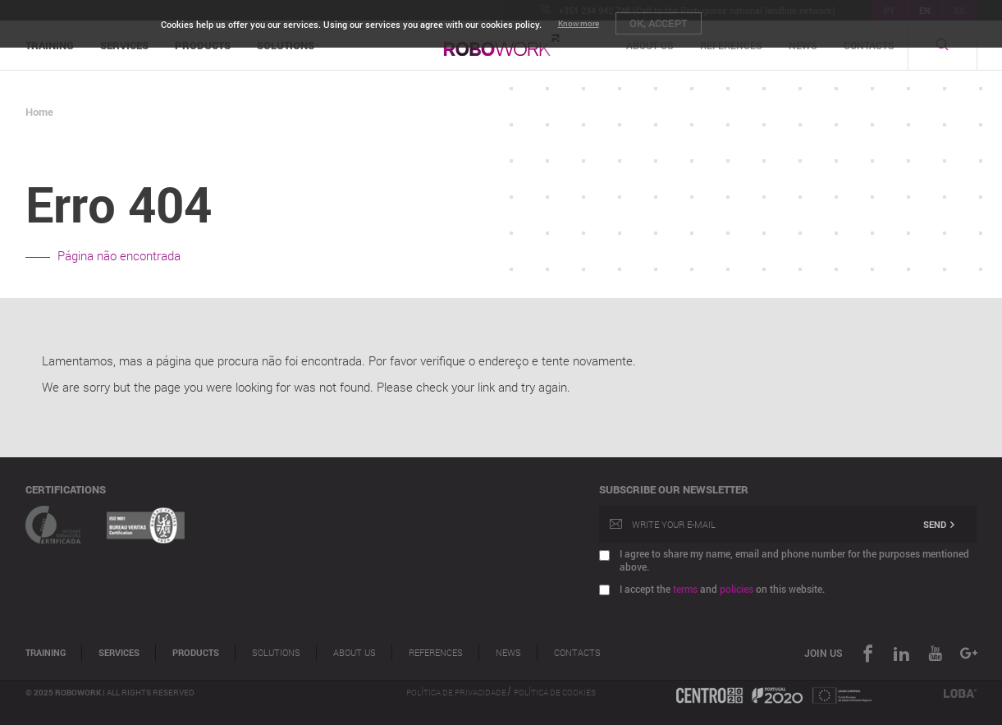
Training (45, 652)
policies (736, 588)
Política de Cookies (555, 692)
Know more (578, 23)
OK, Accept (658, 23)
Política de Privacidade (457, 692)
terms (685, 588)
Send (939, 524)
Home (39, 111)
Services (119, 652)
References (436, 652)
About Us (354, 652)
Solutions (276, 652)
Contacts (577, 652)
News (508, 652)
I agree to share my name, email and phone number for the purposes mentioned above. (794, 560)
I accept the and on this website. (722, 588)
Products (195, 652)
